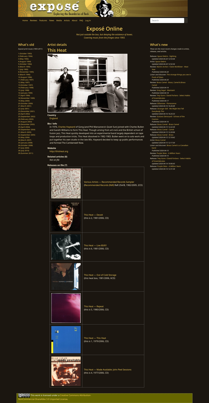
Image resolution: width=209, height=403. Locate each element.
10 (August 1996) (25, 77)
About (74, 20)
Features (43, 20)
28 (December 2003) (26, 124)
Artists (67, 20)
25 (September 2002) (26, 116)
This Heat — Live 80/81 (95, 245)
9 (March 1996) (24, 74)
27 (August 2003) (25, 121)
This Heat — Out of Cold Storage (100, 275)
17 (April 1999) (24, 95)
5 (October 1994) (25, 64)
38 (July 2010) (23, 150)
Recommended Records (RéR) (99, 185)
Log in (88, 20)
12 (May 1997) (24, 82)
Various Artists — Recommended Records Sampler (109, 181)
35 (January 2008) (25, 142)
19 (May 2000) (24, 101)
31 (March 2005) (24, 132)
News (51, 20)
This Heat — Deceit (93, 214)
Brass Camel (160, 140)
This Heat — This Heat (95, 338)
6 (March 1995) (24, 66)
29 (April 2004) (24, 127)
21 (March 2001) (24, 106)
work (37, 395)
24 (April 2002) (24, 114)
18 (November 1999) (26, 98)
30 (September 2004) (26, 129)
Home (25, 20)
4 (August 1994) (24, 61)
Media (59, 20)
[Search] (167, 20)
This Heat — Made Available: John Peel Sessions (107, 369)
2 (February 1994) (25, 56)
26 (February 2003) (25, 119)
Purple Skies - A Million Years (168, 153)
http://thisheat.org (59, 151)
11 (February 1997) (25, 80)
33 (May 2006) (24, 137)
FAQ (81, 20)
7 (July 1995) (23, 69)
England (54, 118)
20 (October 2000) (25, 103)
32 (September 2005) (26, 135)
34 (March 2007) (24, 140)
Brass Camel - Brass (165, 135)
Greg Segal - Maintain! (166, 90)
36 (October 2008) (25, 145)
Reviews (33, 20)
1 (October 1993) (25, 53)
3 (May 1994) (23, 59)
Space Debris (160, 61)
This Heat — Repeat (94, 306)
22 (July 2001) (23, 108)
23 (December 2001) (26, 111)
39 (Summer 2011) (25, 153)
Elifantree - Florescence (166, 103)
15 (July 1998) (23, 90)
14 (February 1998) (25, 87)
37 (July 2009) (23, 148)
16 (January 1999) (25, 93)
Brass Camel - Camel (165, 129)
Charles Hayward (66, 126)
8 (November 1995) (26, 72)
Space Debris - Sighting (166, 56)
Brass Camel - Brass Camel (168, 124)
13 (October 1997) (25, 85)
